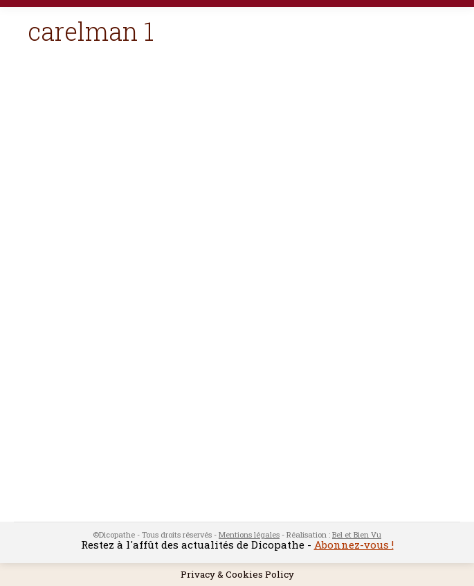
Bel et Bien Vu (356, 534)
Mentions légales (249, 534)
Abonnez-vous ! (354, 544)
